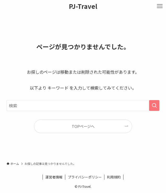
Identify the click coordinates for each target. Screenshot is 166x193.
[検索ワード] (83, 105)
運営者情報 (53, 177)
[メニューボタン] (159, 6)
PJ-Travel (83, 6)
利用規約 (114, 177)
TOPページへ (83, 126)
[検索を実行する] (154, 105)
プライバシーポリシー (85, 177)
